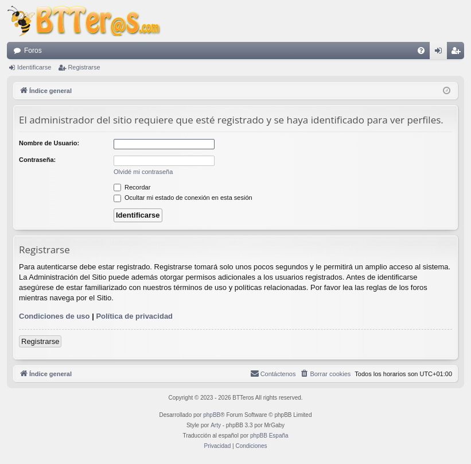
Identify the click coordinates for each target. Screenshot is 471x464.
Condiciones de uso (54, 316)
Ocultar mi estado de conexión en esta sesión (183, 197)
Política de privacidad (134, 316)
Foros (33, 51)
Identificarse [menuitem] (441, 53)
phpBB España (269, 435)
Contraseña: (37, 159)
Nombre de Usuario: (49, 143)
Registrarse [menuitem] (458, 53)
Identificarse (34, 67)
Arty (216, 425)
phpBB (211, 415)
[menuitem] (421, 50)
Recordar (132, 187)
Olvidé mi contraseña (143, 171)
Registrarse (84, 67)
